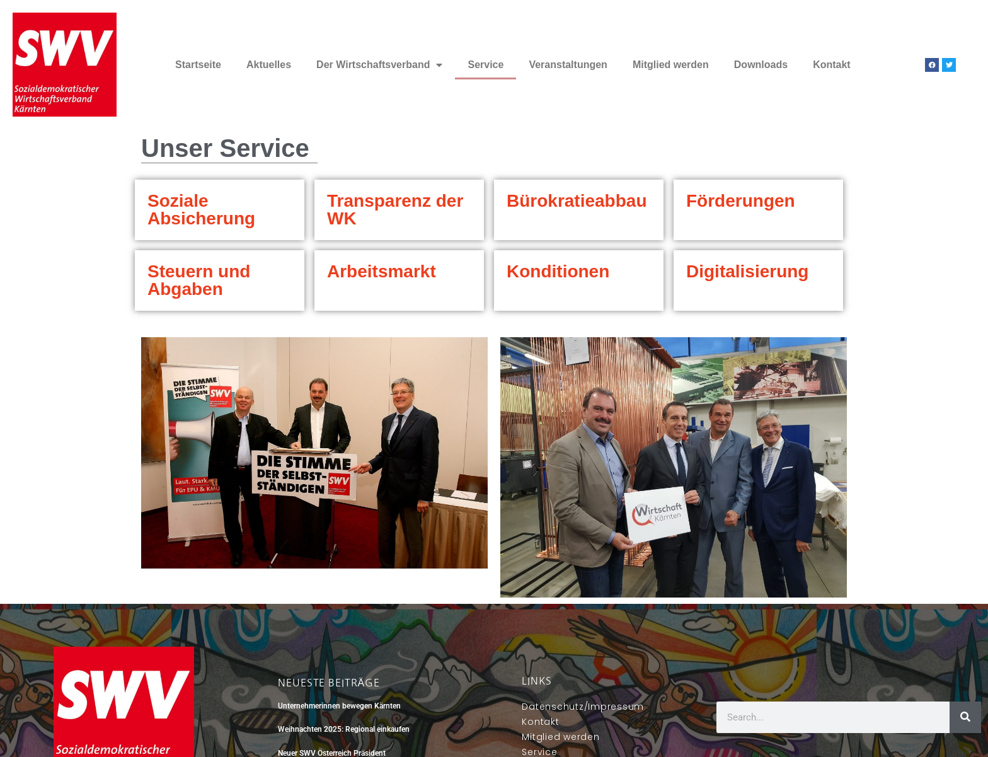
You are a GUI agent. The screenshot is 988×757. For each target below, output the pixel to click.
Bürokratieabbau (577, 201)
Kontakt (832, 64)
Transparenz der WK (395, 209)
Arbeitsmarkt (381, 271)
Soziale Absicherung (201, 209)
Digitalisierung (747, 271)
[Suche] (965, 717)
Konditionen (558, 271)
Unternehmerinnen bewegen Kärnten (339, 706)
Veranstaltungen (568, 64)
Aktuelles (268, 64)
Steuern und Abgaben (198, 280)
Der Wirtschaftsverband (379, 65)
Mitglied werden (671, 64)
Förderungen (740, 201)
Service (485, 64)
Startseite (198, 64)
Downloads (761, 64)
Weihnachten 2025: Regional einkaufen (344, 729)
